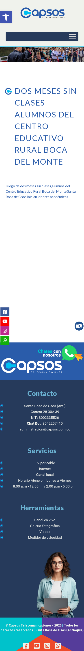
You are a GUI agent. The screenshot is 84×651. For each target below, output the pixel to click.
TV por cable (45, 463)
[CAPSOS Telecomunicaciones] (42, 13)
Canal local (45, 474)
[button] (6, 17)
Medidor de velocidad (45, 537)
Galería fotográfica (45, 526)
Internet (45, 469)
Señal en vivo (44, 520)
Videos (44, 532)
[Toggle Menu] (72, 36)
